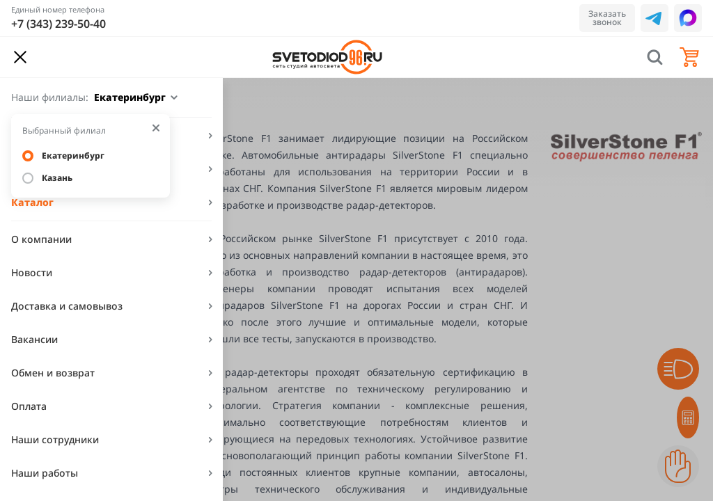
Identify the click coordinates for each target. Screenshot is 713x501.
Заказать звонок (607, 18)
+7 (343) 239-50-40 (58, 23)
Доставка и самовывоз (67, 305)
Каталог (32, 202)
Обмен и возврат (53, 372)
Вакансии (34, 339)
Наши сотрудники (55, 439)
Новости (31, 272)
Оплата (29, 406)
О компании (41, 239)
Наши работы (44, 472)
